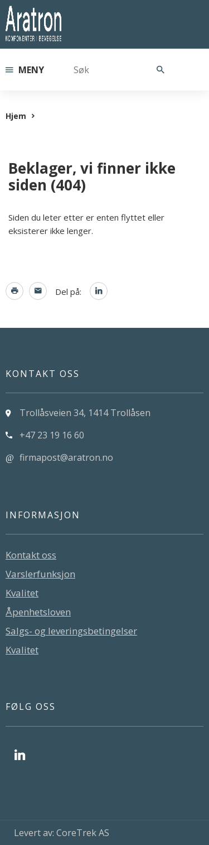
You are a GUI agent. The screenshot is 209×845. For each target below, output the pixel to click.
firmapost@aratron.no (66, 457)
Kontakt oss (31, 554)
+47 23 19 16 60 (52, 435)
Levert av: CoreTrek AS (61, 833)
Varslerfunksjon (40, 573)
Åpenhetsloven (38, 611)
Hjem (16, 116)
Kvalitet (22, 592)
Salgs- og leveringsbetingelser (71, 630)
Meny (25, 70)
